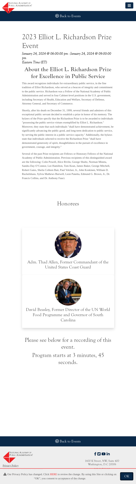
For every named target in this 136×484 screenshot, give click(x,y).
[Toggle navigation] (129, 5)
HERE (53, 474)
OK (126, 476)
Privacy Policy (11, 465)
